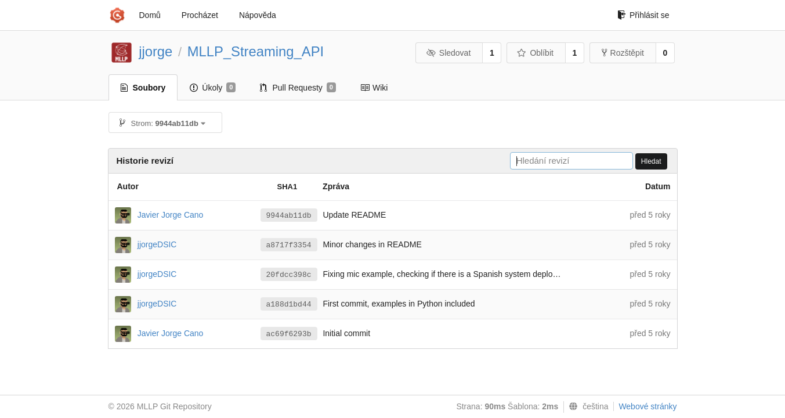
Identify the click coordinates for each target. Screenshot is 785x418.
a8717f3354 (289, 245)
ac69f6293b (289, 334)
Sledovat (448, 52)
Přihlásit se (643, 15)
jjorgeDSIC (157, 243)
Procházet (200, 15)
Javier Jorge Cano (171, 214)
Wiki (374, 87)
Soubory (143, 87)
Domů (150, 15)
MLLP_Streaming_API (255, 51)
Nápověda (257, 15)
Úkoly (213, 87)
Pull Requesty (298, 87)
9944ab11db (289, 215)
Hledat (651, 161)
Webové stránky (647, 406)
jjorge (155, 51)
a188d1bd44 (289, 304)
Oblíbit (535, 52)
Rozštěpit (623, 52)
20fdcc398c (289, 275)
